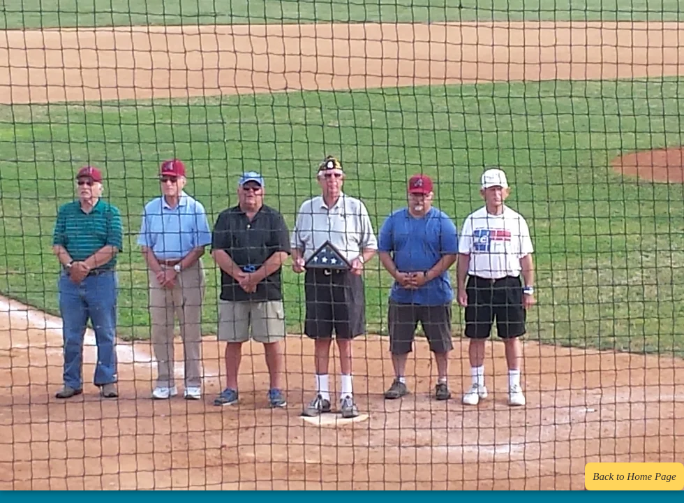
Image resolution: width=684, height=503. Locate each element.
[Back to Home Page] (634, 476)
